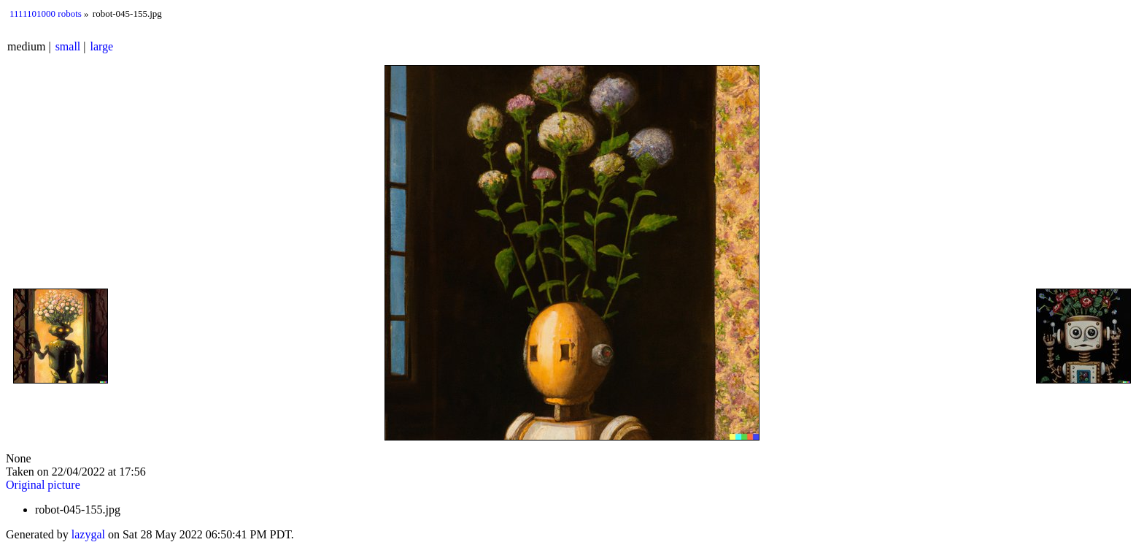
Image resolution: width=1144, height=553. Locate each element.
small (68, 46)
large (102, 46)
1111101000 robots (45, 13)
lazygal (88, 534)
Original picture (43, 484)
